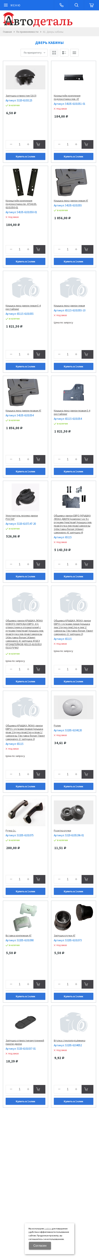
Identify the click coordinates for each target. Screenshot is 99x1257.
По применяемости (27, 31)
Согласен (39, 1245)
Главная (7, 31)
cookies (47, 1228)
